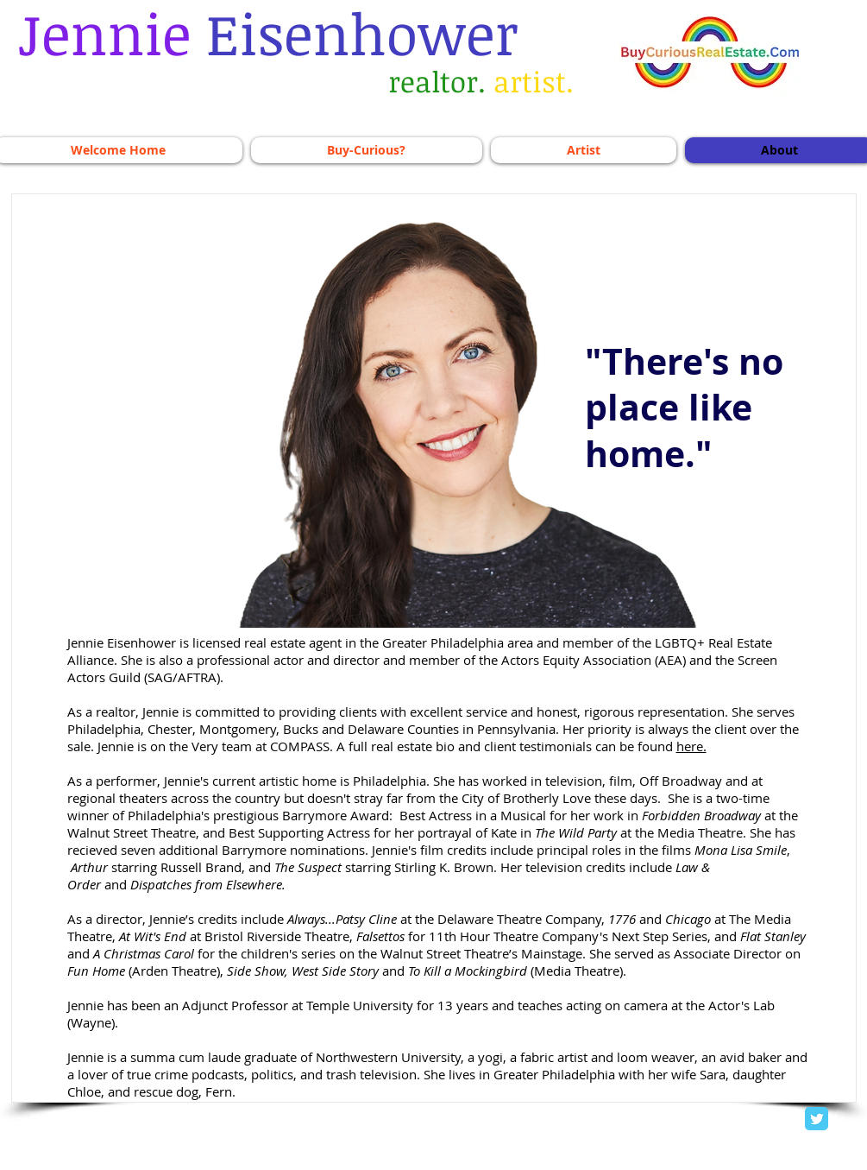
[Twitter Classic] (816, 1118)
